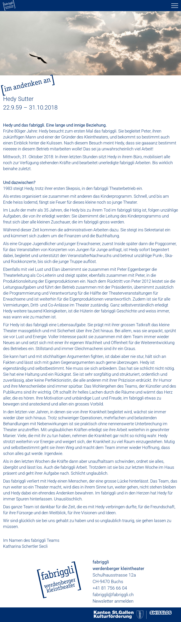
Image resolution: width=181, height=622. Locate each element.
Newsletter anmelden (113, 601)
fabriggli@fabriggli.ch (113, 594)
